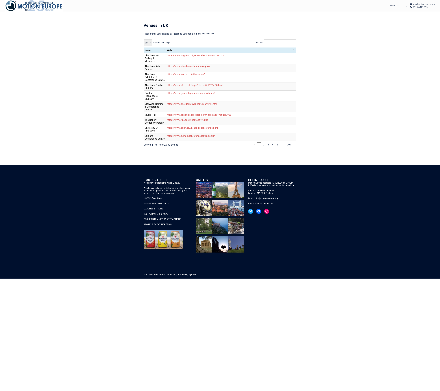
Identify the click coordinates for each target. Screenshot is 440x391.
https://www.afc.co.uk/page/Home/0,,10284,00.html (195, 85)
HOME (392, 6)
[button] (406, 6)
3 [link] (268, 144)
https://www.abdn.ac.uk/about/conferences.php (193, 127)
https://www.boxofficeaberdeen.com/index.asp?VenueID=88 (199, 114)
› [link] (294, 144)
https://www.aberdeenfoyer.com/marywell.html (192, 104)
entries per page (161, 42)
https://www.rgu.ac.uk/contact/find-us (187, 119)
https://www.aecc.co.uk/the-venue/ (186, 74)
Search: (260, 42)
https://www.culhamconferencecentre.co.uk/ (191, 135)
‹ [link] (254, 144)
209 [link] (289, 144)
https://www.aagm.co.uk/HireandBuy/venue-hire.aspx (195, 55)
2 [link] (263, 144)
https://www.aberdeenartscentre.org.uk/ (188, 66)
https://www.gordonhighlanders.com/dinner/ (191, 93)
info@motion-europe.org (266, 198)
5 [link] (277, 144)
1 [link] (259, 144)
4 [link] (272, 144)
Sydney (192, 274)
